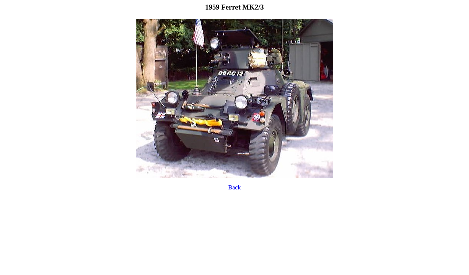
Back (234, 187)
